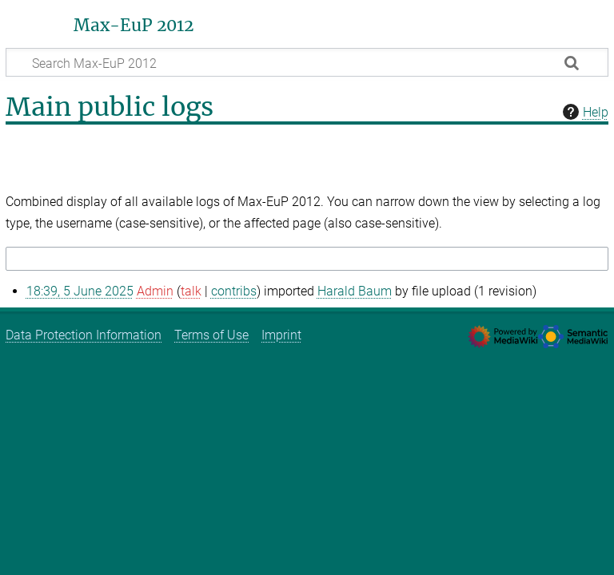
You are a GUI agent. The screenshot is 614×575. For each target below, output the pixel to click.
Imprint (281, 335)
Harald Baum (354, 291)
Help (583, 112)
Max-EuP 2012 (133, 25)
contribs (234, 291)
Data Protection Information (83, 335)
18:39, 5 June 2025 (80, 291)
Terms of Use (211, 335)
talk (191, 291)
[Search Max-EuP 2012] (307, 62)
